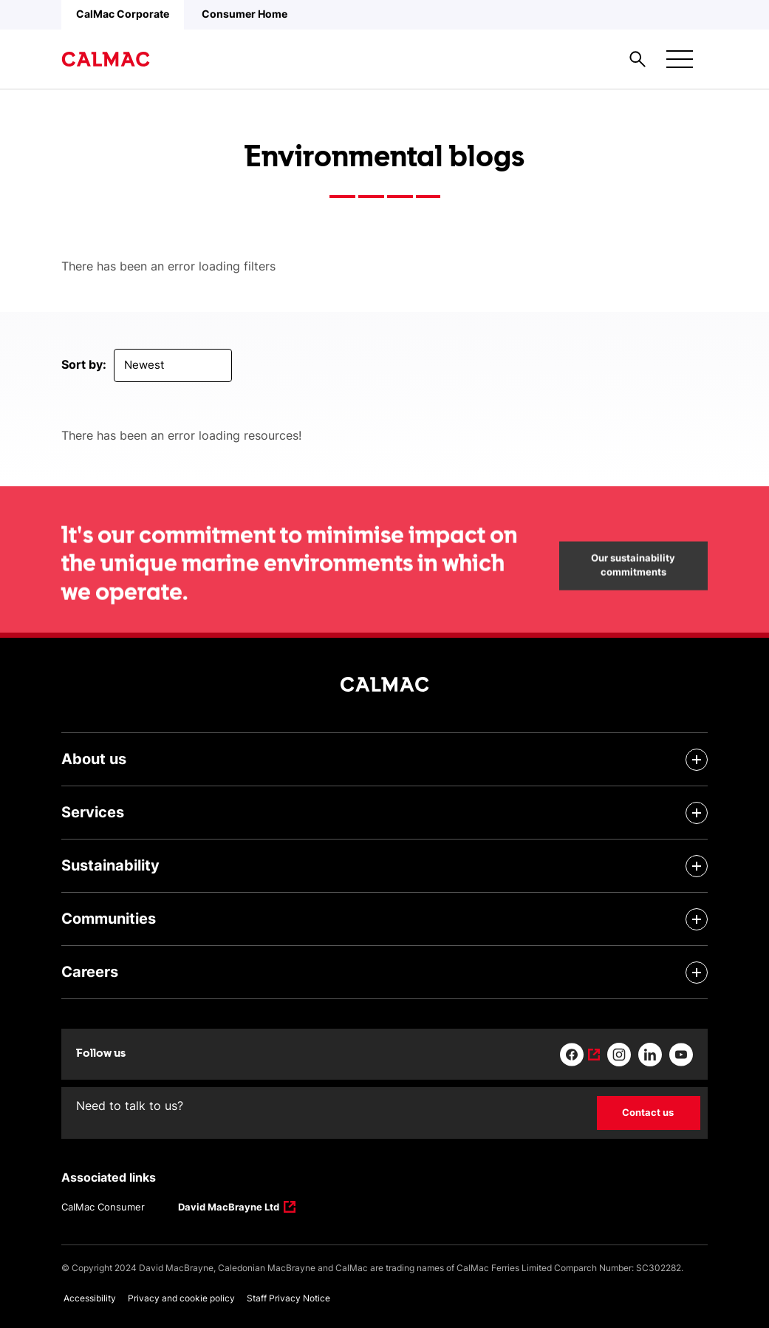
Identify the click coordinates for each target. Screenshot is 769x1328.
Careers (89, 972)
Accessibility (90, 1298)
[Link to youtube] (681, 1054)
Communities (108, 918)
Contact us (648, 1112)
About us (93, 759)
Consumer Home (244, 13)
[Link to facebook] (580, 1054)
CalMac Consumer (103, 1207)
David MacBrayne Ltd (229, 1208)
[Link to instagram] (619, 1054)
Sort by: (83, 364)
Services (92, 812)
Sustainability (110, 865)
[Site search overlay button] (637, 59)
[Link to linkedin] (650, 1054)
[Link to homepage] (105, 59)
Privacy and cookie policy (181, 1298)
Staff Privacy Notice (288, 1298)
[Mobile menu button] (679, 59)
